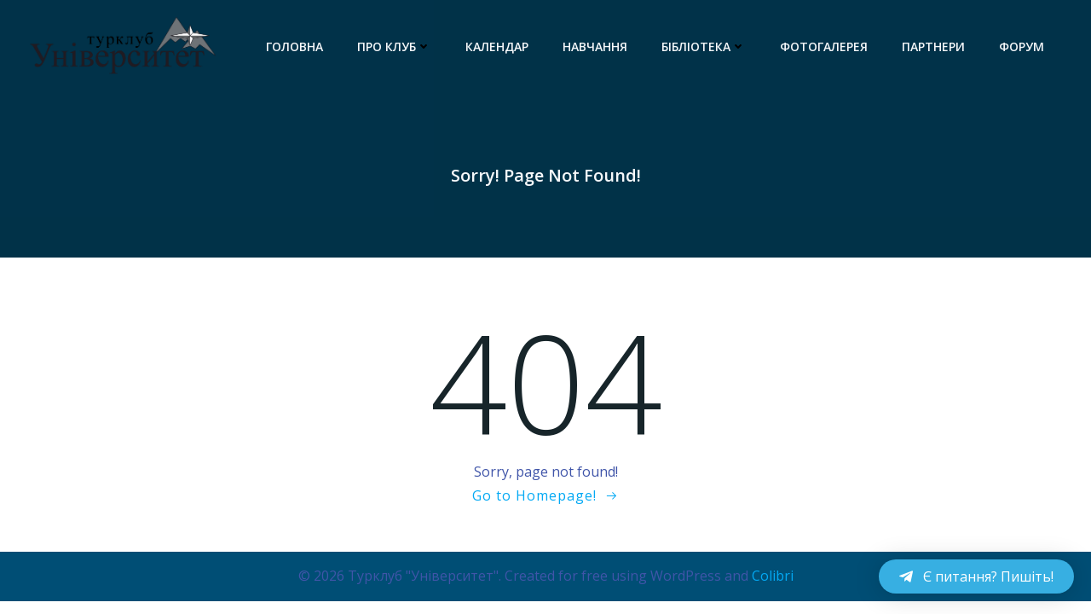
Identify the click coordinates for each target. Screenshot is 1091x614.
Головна (294, 46)
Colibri (773, 575)
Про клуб (394, 46)
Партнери (933, 46)
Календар (496, 46)
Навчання (595, 46)
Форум (1021, 46)
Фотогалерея (824, 46)
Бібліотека (703, 46)
